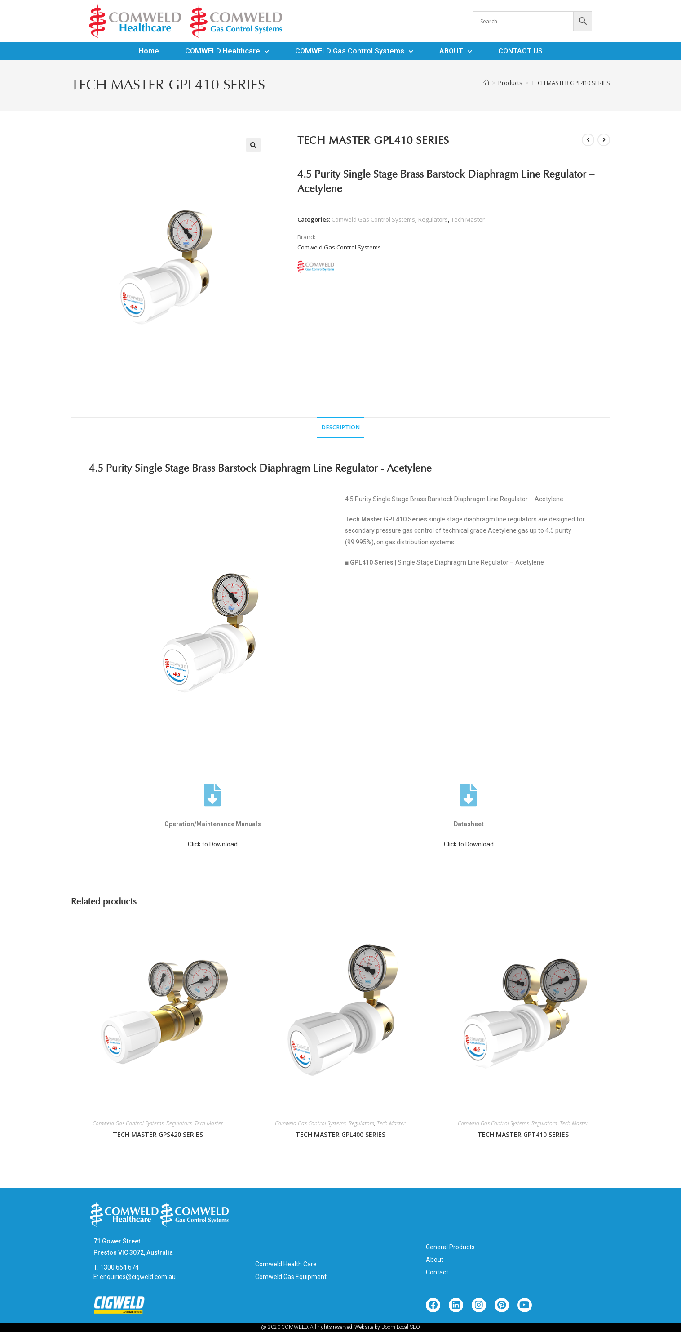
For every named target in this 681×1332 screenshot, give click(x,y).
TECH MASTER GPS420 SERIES (158, 1134)
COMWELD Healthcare (227, 51)
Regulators (433, 219)
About (434, 1259)
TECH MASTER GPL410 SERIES (570, 83)
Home (149, 51)
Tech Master (468, 219)
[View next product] (603, 140)
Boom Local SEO (400, 1327)
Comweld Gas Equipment (291, 1276)
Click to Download (213, 844)
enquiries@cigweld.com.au (138, 1276)
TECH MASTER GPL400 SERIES (340, 1134)
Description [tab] (340, 427)
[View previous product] (588, 140)
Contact (437, 1272)
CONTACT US (520, 51)
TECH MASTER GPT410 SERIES (523, 1134)
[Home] (486, 83)
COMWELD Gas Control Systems (354, 51)
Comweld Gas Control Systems (373, 219)
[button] (253, 145)
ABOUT (455, 51)
